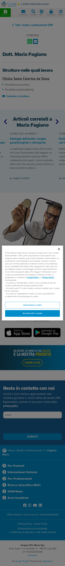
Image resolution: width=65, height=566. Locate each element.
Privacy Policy (48, 277)
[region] (32, 283)
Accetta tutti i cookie (32, 313)
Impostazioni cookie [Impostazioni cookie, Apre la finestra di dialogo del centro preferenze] (32, 305)
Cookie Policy (33, 277)
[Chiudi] (58, 249)
